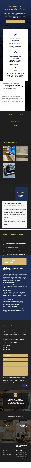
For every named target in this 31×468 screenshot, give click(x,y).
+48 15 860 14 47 (22, 452)
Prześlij (25, 385)
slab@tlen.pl (6, 351)
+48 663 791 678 (23, 456)
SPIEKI (16, 129)
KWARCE (16, 125)
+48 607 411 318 (23, 454)
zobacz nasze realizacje (15, 21)
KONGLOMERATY (15, 121)
